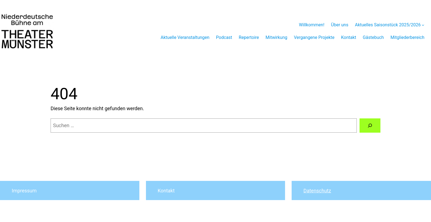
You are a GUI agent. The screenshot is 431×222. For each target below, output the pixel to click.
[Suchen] (370, 125)
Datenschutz (317, 190)
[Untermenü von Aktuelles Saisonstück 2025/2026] (423, 25)
